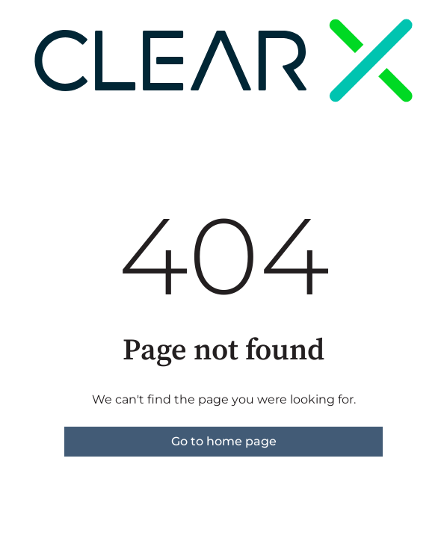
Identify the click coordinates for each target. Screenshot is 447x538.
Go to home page (224, 441)
